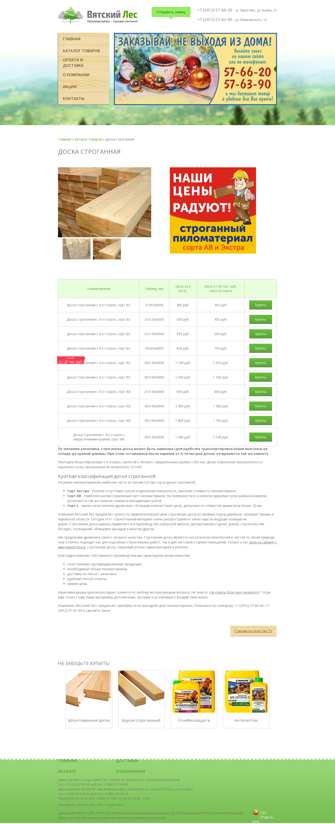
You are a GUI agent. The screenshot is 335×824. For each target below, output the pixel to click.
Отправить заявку (171, 12)
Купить (260, 305)
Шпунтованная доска (89, 720)
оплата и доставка (73, 62)
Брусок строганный (141, 720)
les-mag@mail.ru (111, 804)
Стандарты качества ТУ (253, 631)
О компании (76, 74)
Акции (70, 86)
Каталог (67, 771)
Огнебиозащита (194, 720)
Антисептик (246, 720)
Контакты (73, 98)
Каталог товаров (81, 50)
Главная (71, 38)
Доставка (127, 760)
